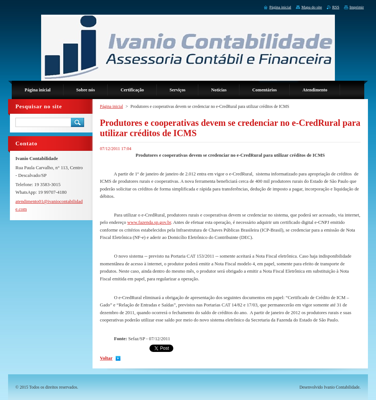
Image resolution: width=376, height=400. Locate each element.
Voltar (106, 358)
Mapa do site (311, 7)
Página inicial (111, 106)
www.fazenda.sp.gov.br (149, 222)
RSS (335, 7)
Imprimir (357, 7)
